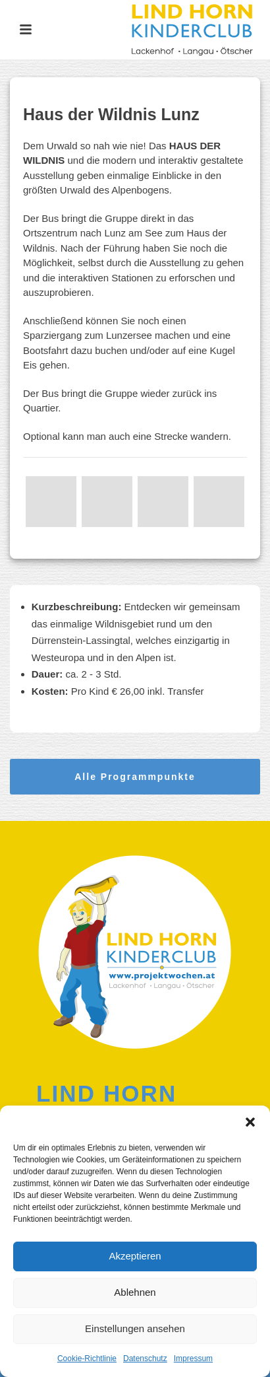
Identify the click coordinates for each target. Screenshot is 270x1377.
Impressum (193, 1358)
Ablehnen (134, 1292)
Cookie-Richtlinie (87, 1358)
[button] (250, 1122)
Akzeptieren (135, 1255)
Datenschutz (145, 1358)
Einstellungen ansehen (135, 1328)
